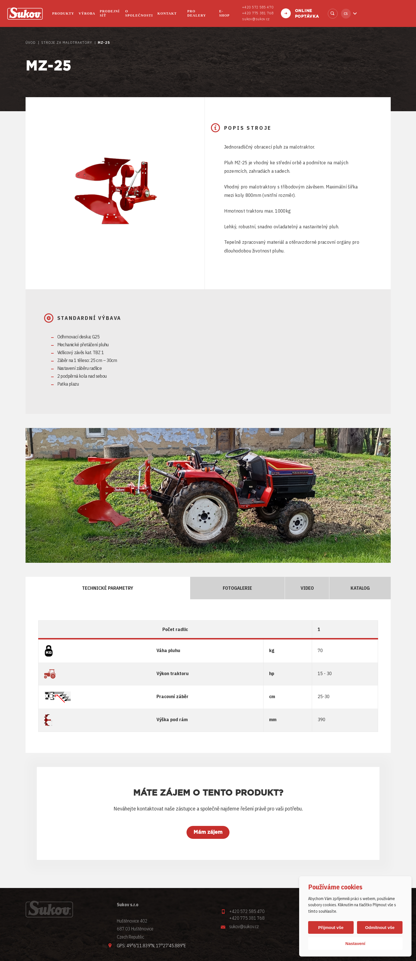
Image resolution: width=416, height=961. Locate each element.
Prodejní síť (110, 13)
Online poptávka (307, 14)
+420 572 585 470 (257, 7)
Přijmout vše (331, 927)
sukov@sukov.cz (256, 19)
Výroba (87, 13)
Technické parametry (107, 588)
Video (306, 588)
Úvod (31, 42)
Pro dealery (196, 13)
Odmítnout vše (379, 927)
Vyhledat (333, 14)
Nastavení (355, 943)
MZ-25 (104, 42)
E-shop (224, 13)
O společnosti (139, 13)
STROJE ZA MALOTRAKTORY (66, 42)
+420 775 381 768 (257, 13)
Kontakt (167, 13)
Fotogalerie (236, 588)
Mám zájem (208, 832)
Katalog (359, 588)
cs (346, 13)
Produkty (63, 13)
